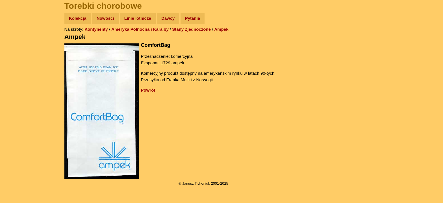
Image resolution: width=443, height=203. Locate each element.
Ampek (221, 29)
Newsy (16, 61)
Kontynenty (96, 29)
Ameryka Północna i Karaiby (140, 29)
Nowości (105, 18)
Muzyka (17, 83)
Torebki (17, 116)
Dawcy (168, 18)
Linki (14, 105)
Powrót (148, 90)
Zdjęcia (17, 51)
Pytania (192, 18)
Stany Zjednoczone (191, 29)
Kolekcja (77, 18)
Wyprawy (19, 40)
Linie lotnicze (137, 18)
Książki (17, 72)
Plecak (16, 94)
